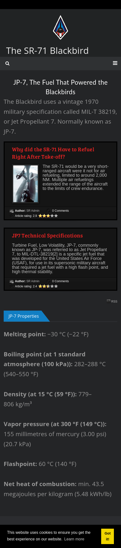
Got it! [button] (108, 536)
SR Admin (32, 210)
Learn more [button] (74, 539)
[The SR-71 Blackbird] (60, 20)
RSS (112, 301)
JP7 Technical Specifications (47, 235)
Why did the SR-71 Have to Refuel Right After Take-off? (53, 152)
